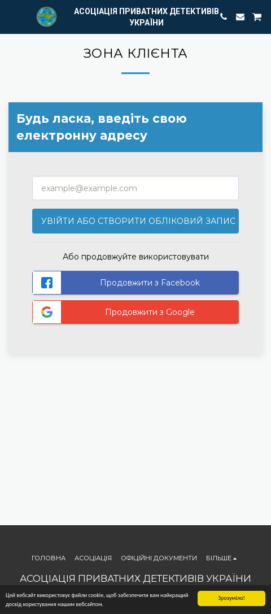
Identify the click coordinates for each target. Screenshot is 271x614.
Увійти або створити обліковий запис (138, 221)
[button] (12, 16)
